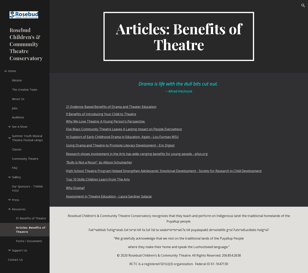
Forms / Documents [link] (29, 241)
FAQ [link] (14, 168)
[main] (178, 36)
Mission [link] (17, 80)
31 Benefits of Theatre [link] (31, 218)
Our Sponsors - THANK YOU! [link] (27, 188)
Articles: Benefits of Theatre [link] (30, 229)
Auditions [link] (18, 117)
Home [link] (12, 71)
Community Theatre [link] (25, 159)
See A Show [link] (19, 126)
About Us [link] (18, 99)
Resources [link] (19, 209)
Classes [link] (17, 149)
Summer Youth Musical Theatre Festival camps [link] (27, 138)
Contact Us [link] (15, 260)
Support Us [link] (19, 250)
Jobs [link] (15, 108)
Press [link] (15, 200)
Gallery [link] (16, 177)
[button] (303, 5)
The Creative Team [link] (24, 89)
